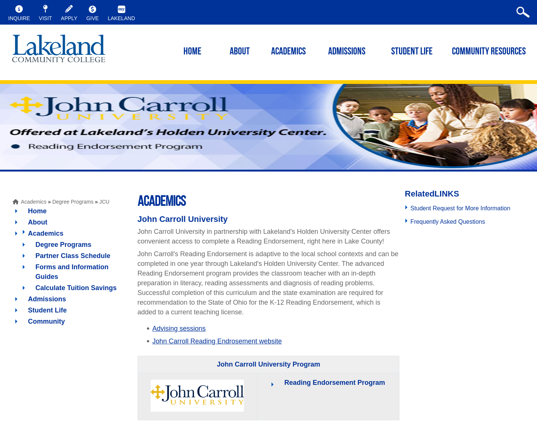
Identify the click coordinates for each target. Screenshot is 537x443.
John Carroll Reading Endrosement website (217, 341)
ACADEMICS (288, 52)
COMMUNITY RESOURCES (489, 52)
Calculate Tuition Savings (76, 288)
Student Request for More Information (461, 208)
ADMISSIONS (346, 52)
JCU (104, 202)
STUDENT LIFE (412, 52)
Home (37, 211)
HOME (192, 52)
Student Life (47, 310)
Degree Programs (73, 202)
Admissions (47, 299)
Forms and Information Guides (72, 271)
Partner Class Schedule (72, 256)
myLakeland (58, 50)
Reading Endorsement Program (334, 382)
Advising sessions (179, 328)
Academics (33, 202)
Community (46, 321)
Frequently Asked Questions (448, 222)
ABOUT (240, 52)
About (37, 222)
